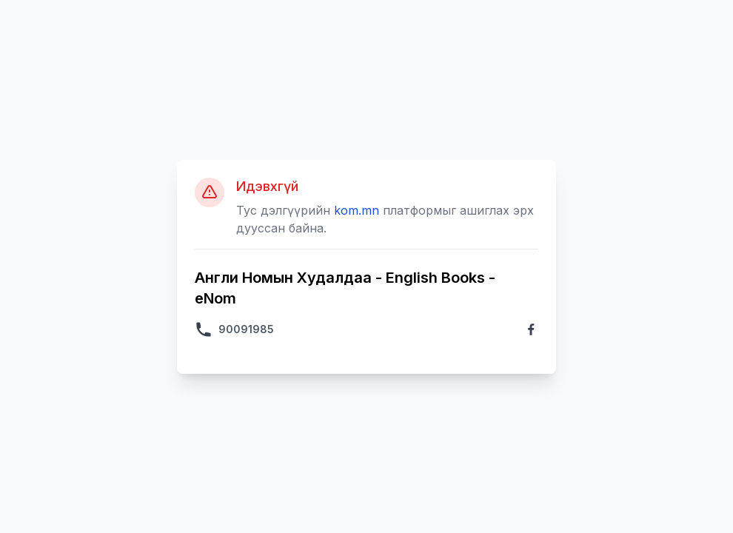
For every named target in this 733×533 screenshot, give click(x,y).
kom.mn (356, 210)
